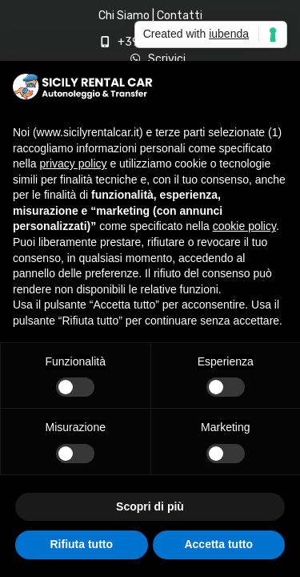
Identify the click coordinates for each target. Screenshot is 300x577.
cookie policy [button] (244, 226)
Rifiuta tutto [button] (81, 544)
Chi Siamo (124, 15)
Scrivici (167, 59)
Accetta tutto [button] (218, 544)
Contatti (179, 15)
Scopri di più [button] (150, 506)
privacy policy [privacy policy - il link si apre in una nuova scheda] (72, 163)
